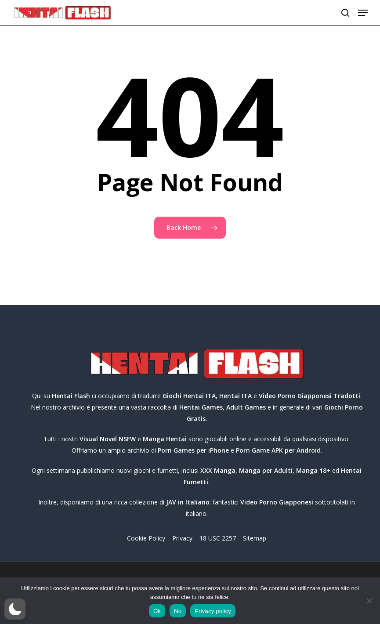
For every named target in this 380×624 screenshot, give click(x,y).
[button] (363, 12)
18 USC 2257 (217, 538)
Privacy (182, 538)
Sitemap (254, 538)
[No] (369, 600)
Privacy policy (213, 611)
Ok (157, 611)
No (177, 611)
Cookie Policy (146, 538)
